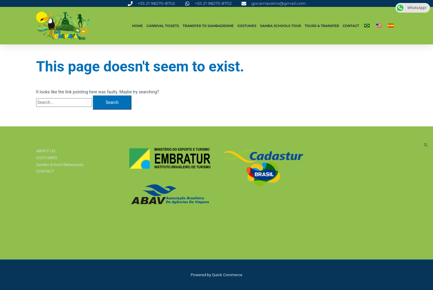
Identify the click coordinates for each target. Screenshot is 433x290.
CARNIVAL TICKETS (162, 26)
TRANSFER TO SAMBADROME (208, 26)
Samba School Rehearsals (60, 164)
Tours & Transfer (322, 26)
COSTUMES (246, 26)
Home (137, 26)
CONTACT (351, 26)
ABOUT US (46, 150)
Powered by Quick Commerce (216, 274)
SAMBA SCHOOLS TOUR (280, 26)
